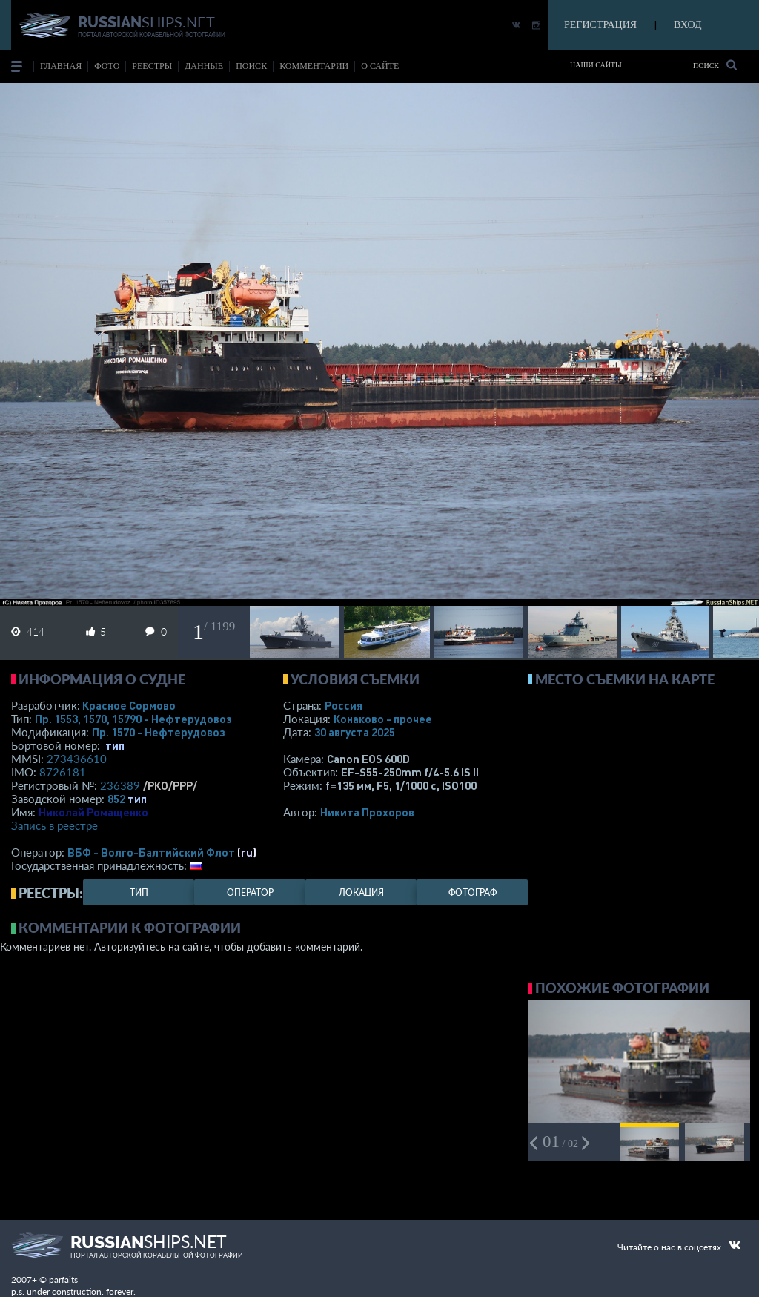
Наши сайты (596, 65)
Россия (343, 705)
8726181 (62, 772)
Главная (61, 66)
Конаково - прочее (383, 718)
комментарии (313, 66)
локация (361, 892)
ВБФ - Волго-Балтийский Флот (151, 852)
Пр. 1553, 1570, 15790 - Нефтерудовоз (133, 718)
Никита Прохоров (367, 812)
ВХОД (687, 24)
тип (115, 745)
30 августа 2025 (354, 732)
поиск (251, 66)
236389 (120, 785)
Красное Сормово (129, 705)
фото (106, 66)
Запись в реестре (54, 825)
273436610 (77, 758)
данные (204, 66)
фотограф (472, 892)
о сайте (380, 66)
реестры (152, 66)
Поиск (715, 64)
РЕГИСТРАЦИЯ (600, 24)
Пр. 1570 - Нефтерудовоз (158, 732)
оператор (250, 892)
